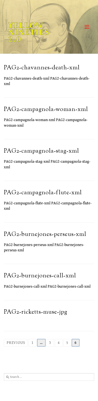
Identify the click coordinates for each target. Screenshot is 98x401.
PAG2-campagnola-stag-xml (41, 151)
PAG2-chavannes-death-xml (42, 68)
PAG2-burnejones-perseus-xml (45, 234)
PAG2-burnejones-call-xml (40, 276)
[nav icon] (86, 27)
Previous (16, 342)
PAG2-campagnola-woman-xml (46, 109)
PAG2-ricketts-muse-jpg (35, 312)
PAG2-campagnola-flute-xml (43, 193)
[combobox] (49, 377)
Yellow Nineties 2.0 (29, 32)
